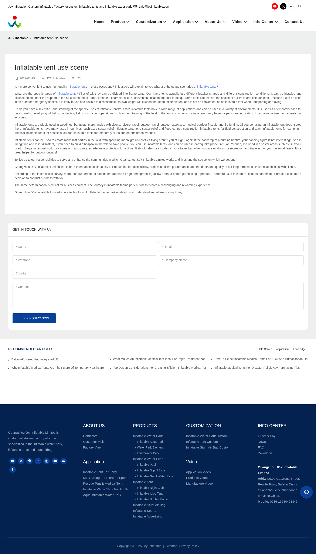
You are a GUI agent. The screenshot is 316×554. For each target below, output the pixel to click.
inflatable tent (76, 86)
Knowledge (299, 349)
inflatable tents (206, 86)
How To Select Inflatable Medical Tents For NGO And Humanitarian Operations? (261, 359)
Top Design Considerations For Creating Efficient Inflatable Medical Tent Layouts (159, 367)
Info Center (265, 349)
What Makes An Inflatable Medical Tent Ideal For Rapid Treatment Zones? (159, 359)
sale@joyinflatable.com (151, 6)
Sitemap (171, 546)
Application (282, 349)
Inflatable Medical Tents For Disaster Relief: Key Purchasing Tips (257, 367)
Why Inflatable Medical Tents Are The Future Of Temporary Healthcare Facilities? (58, 367)
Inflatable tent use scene (50, 38)
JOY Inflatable (18, 38)
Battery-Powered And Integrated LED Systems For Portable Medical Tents (35, 359)
